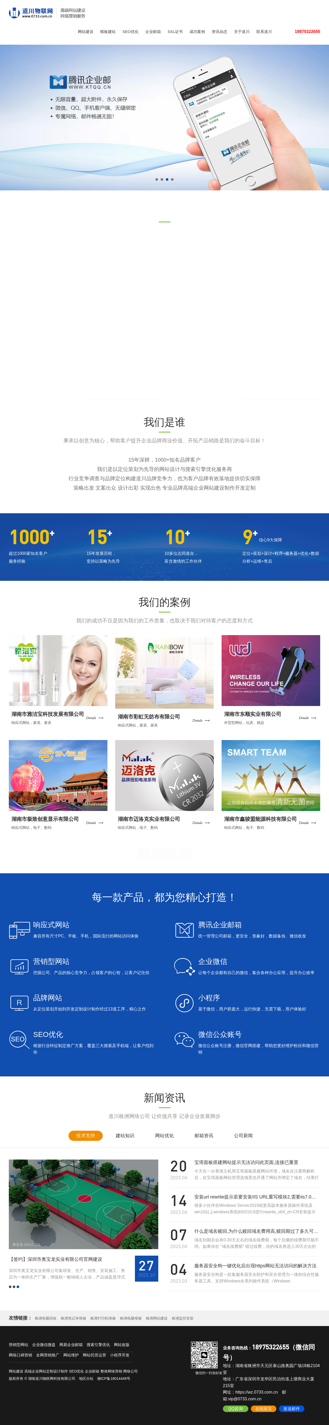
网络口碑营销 (20, 1352)
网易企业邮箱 (71, 1342)
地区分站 (86, 1376)
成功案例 (197, 31)
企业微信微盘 (44, 1342)
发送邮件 (291, 1406)
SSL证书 (175, 31)
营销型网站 (18, 1342)
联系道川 (264, 31)
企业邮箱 (153, 31)
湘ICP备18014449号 (113, 1376)
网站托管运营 (94, 1352)
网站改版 (121, 1342)
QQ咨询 (235, 1406)
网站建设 (85, 31)
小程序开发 (119, 1352)
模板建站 (108, 31)
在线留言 (263, 1406)
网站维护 (71, 1352)
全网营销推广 (47, 1352)
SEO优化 (130, 31)
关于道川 (242, 31)
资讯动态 (219, 31)
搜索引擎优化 (98, 1342)
